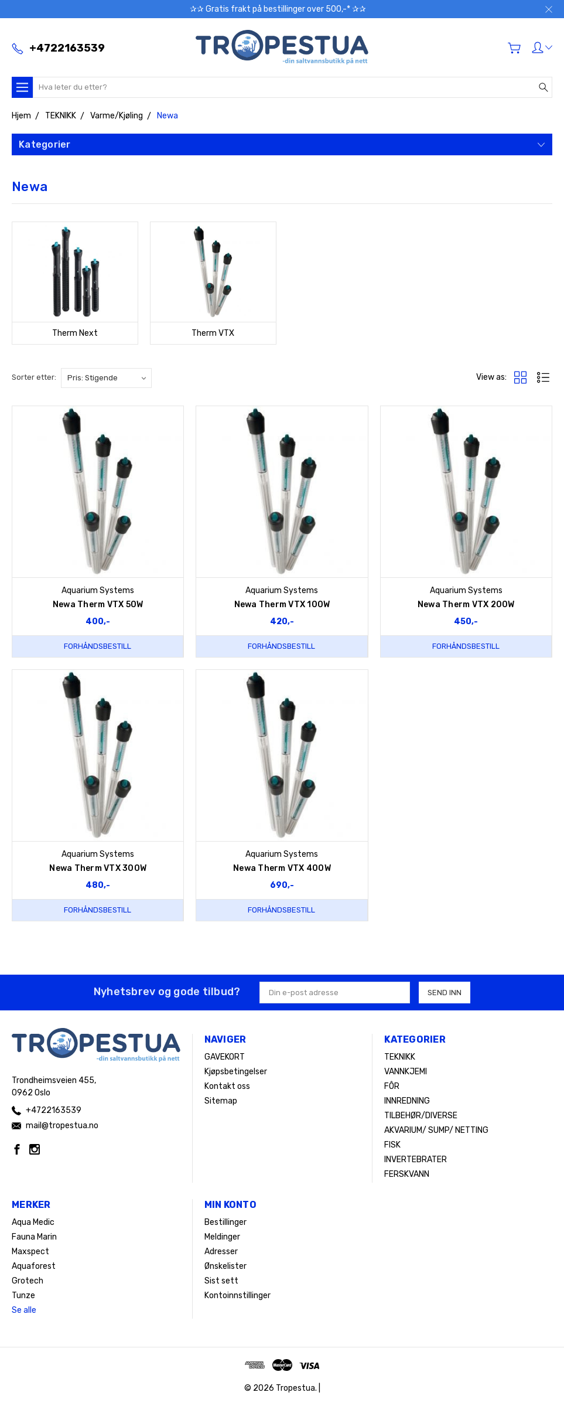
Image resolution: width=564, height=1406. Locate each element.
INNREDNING (407, 1101)
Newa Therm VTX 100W (282, 605)
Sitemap (220, 1101)
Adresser (221, 1252)
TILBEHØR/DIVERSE (420, 1116)
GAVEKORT (224, 1057)
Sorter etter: (34, 377)
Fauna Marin (34, 1237)
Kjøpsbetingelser (235, 1072)
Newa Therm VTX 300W (97, 868)
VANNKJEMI (405, 1072)
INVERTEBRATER (415, 1160)
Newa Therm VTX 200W (466, 605)
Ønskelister (225, 1266)
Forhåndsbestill (97, 646)
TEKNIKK (399, 1057)
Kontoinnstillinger (237, 1296)
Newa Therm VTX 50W (98, 605)
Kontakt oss (227, 1086)
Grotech (27, 1281)
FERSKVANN (406, 1174)
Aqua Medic (33, 1222)
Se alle (24, 1310)
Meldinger (222, 1237)
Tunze (23, 1296)
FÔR (391, 1086)
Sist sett (221, 1281)
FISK (392, 1145)
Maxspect (30, 1252)
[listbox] (106, 378)
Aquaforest (34, 1266)
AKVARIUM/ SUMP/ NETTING (436, 1130)
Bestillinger (225, 1222)
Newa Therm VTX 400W (282, 868)
